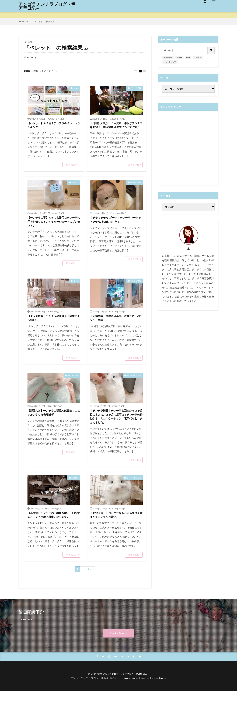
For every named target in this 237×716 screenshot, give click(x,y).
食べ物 (76, 88)
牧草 (188, 57)
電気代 (179, 57)
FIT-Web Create (128, 703)
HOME (25, 21)
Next (90, 592)
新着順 (27, 70)
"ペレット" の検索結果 (43, 21)
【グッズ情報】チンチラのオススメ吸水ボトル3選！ (52, 327)
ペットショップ (170, 62)
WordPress (161, 703)
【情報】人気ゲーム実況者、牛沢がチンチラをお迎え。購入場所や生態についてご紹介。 (115, 128)
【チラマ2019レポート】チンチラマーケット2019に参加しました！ (115, 226)
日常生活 (75, 189)
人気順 (36, 70)
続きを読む (71, 166)
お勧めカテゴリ (50, 70)
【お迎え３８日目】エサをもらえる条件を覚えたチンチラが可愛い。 (115, 532)
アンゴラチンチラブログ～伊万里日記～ (47, 6)
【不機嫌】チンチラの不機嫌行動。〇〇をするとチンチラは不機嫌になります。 (52, 535)
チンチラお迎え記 (134, 385)
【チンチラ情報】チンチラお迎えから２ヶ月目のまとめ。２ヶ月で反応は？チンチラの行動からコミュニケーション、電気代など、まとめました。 (115, 429)
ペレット (197, 57)
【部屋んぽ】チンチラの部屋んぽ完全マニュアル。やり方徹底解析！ (52, 422)
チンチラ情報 (135, 88)
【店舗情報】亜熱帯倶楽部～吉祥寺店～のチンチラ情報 (115, 327)
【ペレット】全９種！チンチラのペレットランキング (52, 126)
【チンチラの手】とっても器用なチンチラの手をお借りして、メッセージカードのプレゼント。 (52, 229)
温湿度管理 (168, 57)
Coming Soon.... (118, 656)
